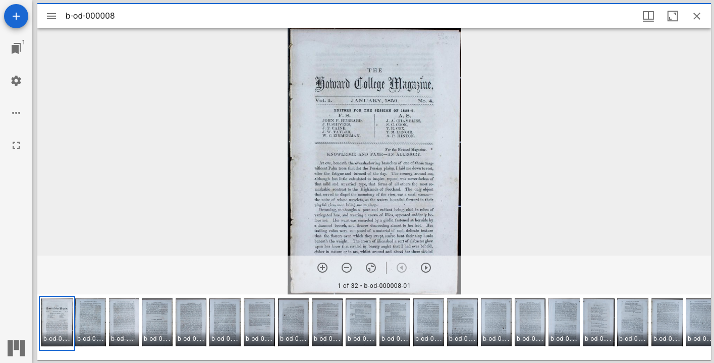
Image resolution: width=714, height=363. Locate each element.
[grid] (374, 327)
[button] (57, 323)
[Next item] (426, 268)
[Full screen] (16, 145)
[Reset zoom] (371, 268)
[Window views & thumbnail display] (648, 16)
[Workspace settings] (16, 81)
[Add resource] (16, 16)
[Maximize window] (673, 16)
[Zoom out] (347, 268)
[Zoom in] (322, 268)
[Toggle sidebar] (51, 16)
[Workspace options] (16, 113)
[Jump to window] (16, 48)
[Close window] (697, 16)
